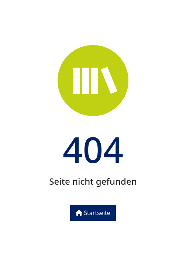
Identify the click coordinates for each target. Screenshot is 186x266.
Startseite (93, 213)
